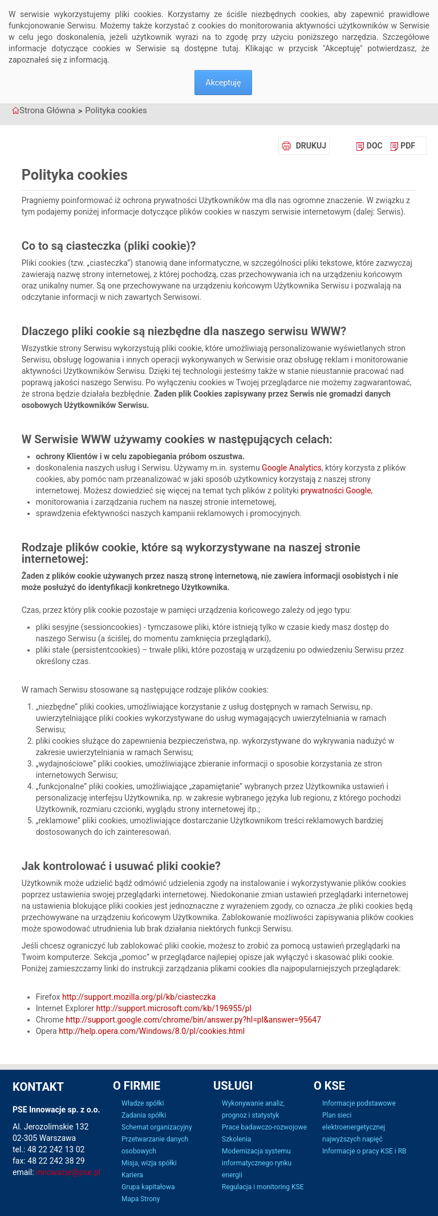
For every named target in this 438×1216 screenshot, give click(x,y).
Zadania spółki (143, 1115)
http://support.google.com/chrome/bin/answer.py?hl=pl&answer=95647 (193, 1019)
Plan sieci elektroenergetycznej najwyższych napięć (353, 1127)
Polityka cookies (116, 110)
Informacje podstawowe (359, 1103)
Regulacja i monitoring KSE (262, 1187)
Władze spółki (142, 1103)
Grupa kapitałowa (148, 1187)
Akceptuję (223, 82)
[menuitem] (369, 145)
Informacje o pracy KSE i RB (364, 1151)
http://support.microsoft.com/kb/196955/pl (174, 1008)
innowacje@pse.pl (68, 1172)
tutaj (230, 48)
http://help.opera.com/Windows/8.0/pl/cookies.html (152, 1031)
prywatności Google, (336, 490)
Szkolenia (236, 1139)
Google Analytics (292, 467)
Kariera (132, 1175)
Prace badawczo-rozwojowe (264, 1127)
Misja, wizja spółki (149, 1163)
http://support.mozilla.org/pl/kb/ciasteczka (139, 996)
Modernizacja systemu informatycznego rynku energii (256, 1163)
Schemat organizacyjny (156, 1127)
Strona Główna (47, 110)
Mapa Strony (140, 1199)
